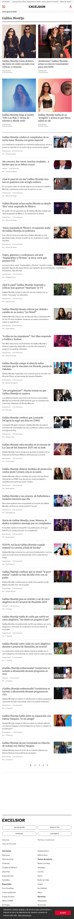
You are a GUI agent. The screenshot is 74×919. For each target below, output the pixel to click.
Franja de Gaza (8, 897)
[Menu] (5, 7)
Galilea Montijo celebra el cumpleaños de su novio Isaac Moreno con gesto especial (25, 139)
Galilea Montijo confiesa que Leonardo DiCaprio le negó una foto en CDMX (22, 419)
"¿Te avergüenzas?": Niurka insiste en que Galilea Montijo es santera (24, 392)
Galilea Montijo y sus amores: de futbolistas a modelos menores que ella (26, 497)
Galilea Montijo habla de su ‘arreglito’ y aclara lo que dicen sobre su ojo (54, 118)
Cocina (40, 872)
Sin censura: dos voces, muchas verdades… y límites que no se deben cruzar (25, 163)
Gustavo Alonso (11, 591)
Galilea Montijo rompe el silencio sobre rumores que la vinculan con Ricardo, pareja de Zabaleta (27, 366)
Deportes (6, 872)
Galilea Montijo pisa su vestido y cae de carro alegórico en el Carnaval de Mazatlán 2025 (26, 600)
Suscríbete (54, 834)
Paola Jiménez (10, 328)
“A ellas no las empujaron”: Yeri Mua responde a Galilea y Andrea (26, 338)
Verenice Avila (10, 437)
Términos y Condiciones (46, 840)
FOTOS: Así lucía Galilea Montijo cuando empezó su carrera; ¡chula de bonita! (23, 546)
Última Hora (43, 855)
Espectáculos (6, 70)
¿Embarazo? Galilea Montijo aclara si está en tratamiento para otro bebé (53, 64)
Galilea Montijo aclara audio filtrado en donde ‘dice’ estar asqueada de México (26, 205)
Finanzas (6, 863)
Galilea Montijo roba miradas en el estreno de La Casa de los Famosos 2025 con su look (26, 446)
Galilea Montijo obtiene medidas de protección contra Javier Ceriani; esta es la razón (27, 470)
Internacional (7, 859)
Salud (40, 876)
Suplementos (43, 851)
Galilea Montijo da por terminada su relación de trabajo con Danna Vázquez (26, 744)
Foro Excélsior (8, 888)
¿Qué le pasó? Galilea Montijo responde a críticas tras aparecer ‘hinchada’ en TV (23, 286)
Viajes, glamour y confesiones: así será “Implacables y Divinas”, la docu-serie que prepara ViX (24, 258)
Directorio (5, 840)
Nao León (9, 410)
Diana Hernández (11, 355)
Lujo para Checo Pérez (19, 1)
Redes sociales (44, 863)
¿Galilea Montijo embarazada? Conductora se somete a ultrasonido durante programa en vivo (26, 671)
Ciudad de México (9, 867)
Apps (40, 892)
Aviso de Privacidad (9, 844)
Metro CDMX (7, 901)
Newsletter (54, 827)
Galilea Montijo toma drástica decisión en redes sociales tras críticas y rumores (18, 64)
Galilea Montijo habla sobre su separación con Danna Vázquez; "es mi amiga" (26, 717)
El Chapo (6, 905)
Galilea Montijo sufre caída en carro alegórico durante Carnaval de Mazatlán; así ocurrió (26, 645)
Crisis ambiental (9, 892)
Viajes (40, 884)
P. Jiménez (9, 609)
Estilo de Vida (43, 880)
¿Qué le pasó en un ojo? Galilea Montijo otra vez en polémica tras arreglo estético (25, 181)
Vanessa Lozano (11, 154)
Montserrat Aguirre (12, 383)
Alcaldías (41, 867)
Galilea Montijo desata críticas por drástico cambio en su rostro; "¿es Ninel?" (25, 311)
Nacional (5, 606)
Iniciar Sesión (19, 827)
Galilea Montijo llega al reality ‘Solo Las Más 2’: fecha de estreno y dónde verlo (18, 118)
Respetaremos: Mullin (34, 1)
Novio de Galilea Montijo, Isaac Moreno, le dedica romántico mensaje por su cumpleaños (26, 522)
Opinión (4, 168)
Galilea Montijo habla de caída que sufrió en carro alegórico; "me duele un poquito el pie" (25, 618)
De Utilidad (42, 888)
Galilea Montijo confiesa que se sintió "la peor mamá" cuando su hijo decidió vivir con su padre (26, 574)
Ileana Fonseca (10, 301)
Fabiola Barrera (10, 513)
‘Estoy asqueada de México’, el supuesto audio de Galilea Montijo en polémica (26, 229)
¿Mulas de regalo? (65, 1)
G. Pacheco (9, 681)
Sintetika (6, 880)
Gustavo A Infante (11, 171)
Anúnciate (19, 834)
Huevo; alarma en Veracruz (50, 1)
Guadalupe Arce (11, 277)
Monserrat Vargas (11, 196)
